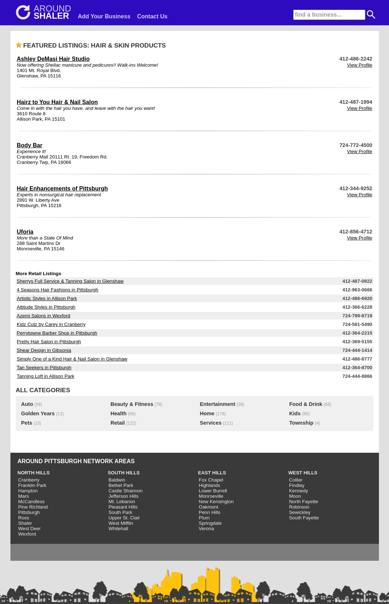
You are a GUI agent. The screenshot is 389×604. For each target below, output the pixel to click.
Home (207, 413)
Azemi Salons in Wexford (44, 315)
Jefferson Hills (123, 496)
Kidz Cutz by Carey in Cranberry (51, 324)
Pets (26, 423)
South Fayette (304, 517)
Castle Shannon (125, 490)
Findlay (296, 485)
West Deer (29, 528)
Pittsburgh (29, 512)
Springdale (210, 523)
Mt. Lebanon (121, 501)
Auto (27, 404)
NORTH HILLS (34, 472)
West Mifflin (120, 523)
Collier (296, 480)
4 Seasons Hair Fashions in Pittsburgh (58, 289)
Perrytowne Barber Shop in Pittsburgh (57, 333)
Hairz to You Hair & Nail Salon (57, 102)
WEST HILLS (302, 472)
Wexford (27, 534)
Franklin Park (32, 485)
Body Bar (29, 145)
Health (118, 413)
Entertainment (217, 404)
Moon (295, 496)
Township (301, 423)
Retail (117, 423)
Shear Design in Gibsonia (44, 350)
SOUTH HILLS (124, 472)
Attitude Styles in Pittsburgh (46, 307)
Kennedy (298, 490)
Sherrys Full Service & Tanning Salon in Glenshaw (70, 281)
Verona (206, 528)
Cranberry (29, 480)
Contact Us (152, 16)
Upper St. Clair (124, 517)
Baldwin (116, 480)
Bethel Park (120, 485)
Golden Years (38, 413)
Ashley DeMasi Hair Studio (53, 59)
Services (210, 423)
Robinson (299, 507)
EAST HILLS (212, 472)
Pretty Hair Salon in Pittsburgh (49, 341)
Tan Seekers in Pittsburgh (44, 367)
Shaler (25, 523)
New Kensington (216, 501)
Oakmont (208, 507)
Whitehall (118, 528)
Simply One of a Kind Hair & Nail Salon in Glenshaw (72, 359)
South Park (120, 512)
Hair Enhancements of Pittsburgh (62, 188)
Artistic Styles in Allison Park (47, 298)
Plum (204, 517)
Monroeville (211, 496)
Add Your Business (104, 16)
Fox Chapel (211, 480)
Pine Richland (33, 507)
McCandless (31, 501)
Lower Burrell (213, 490)
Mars (23, 496)
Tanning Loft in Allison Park (45, 376)
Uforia (25, 232)
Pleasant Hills (122, 507)
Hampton (28, 490)
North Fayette (303, 501)
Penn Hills (209, 512)
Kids (295, 413)
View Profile (359, 65)
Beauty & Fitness (131, 404)
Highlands (209, 485)
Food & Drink (305, 404)
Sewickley (299, 512)
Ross (23, 517)
